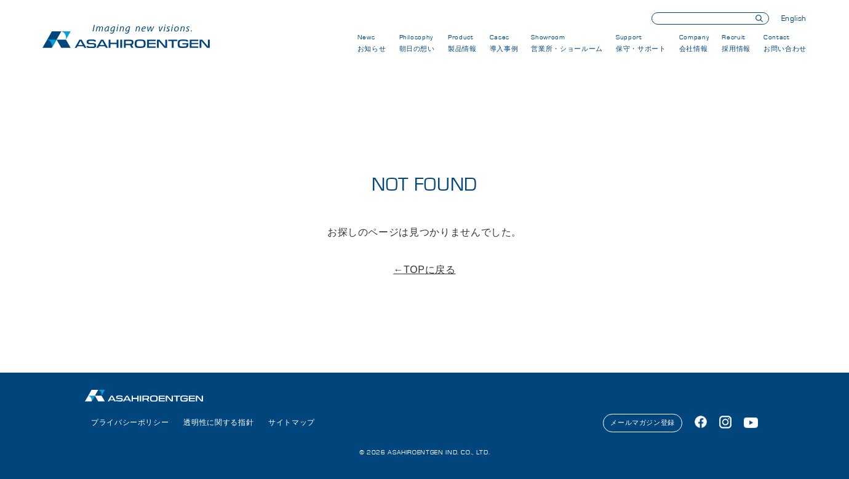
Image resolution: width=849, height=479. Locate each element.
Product (462, 43)
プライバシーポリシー (130, 422)
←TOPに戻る (424, 269)
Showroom (566, 43)
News (371, 43)
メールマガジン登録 (642, 422)
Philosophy (417, 43)
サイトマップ (291, 422)
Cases (504, 43)
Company (694, 43)
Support (641, 43)
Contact (785, 43)
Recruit (736, 43)
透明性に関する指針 (218, 422)
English (794, 19)
